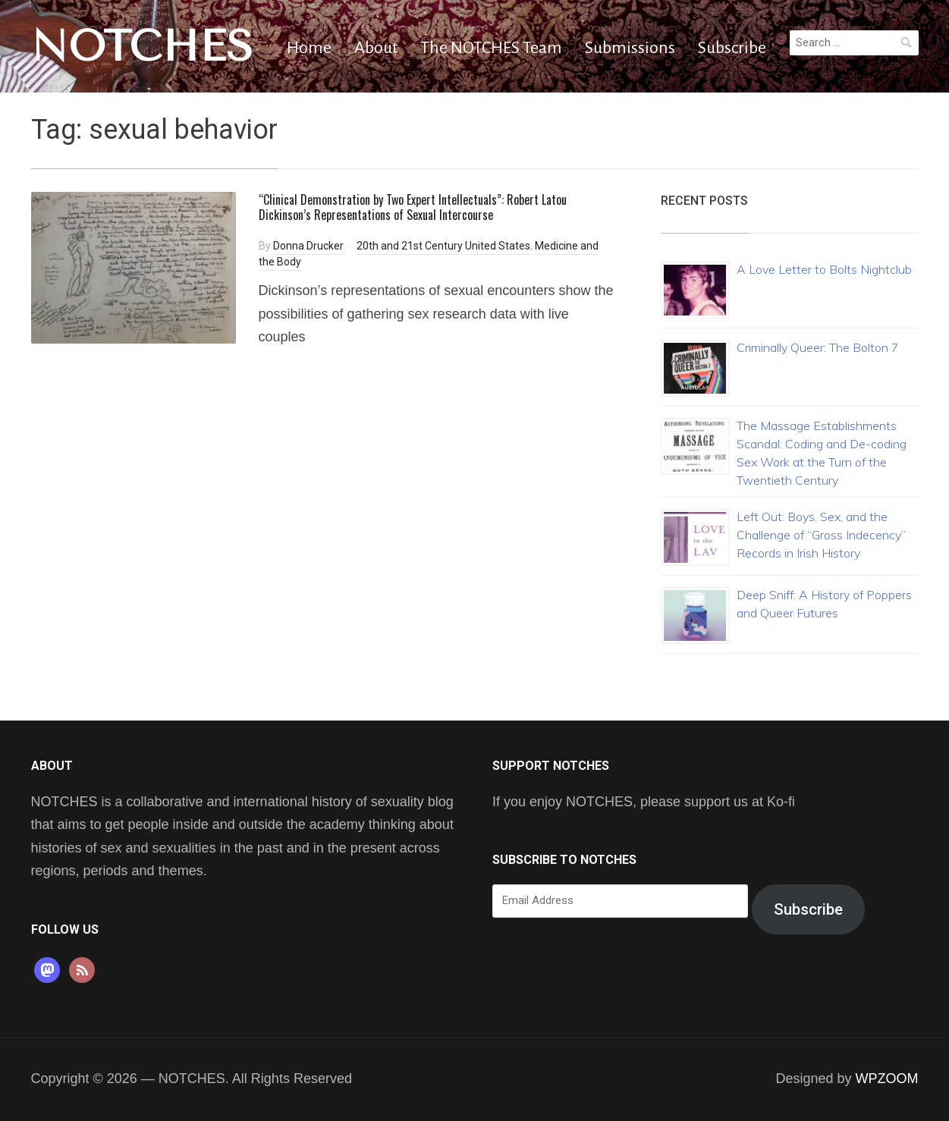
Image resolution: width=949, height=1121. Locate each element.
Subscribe (732, 48)
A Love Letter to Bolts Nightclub (824, 269)
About (376, 48)
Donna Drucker (308, 246)
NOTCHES (142, 46)
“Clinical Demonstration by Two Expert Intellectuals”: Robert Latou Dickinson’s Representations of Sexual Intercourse (413, 207)
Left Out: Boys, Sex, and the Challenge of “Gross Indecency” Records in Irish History (821, 534)
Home (309, 48)
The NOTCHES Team (491, 48)
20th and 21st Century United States (443, 246)
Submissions (630, 48)
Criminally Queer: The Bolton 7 (818, 347)
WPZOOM (887, 1078)
